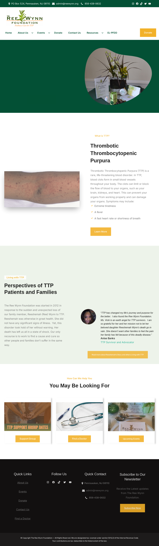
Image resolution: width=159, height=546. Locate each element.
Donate (148, 32)
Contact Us (22, 509)
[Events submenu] (49, 33)
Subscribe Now (132, 512)
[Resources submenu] (102, 33)
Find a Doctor (23, 518)
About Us (22, 482)
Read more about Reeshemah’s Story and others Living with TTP (118, 362)
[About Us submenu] (32, 33)
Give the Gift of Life (42, 91)
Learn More (100, 236)
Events (23, 491)
